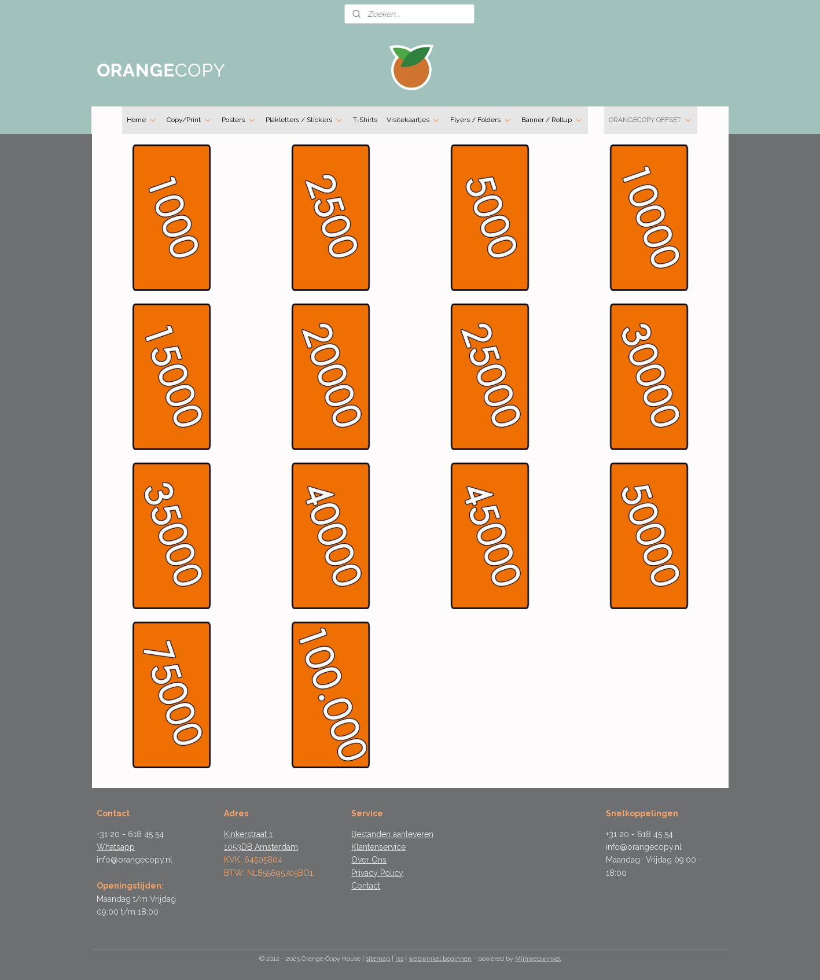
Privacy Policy (377, 873)
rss (399, 959)
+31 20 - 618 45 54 (130, 834)
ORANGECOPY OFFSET (651, 120)
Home (142, 120)
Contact (365, 885)
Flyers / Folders (481, 120)
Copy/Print (189, 120)
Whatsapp (116, 847)
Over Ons (369, 859)
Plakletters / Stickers (305, 120)
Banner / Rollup (552, 120)
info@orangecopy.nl (134, 859)
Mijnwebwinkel (538, 959)
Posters (239, 120)
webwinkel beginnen (440, 959)
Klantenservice (378, 847)
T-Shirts (365, 120)
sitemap (378, 959)
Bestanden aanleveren (392, 834)
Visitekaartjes (414, 120)
